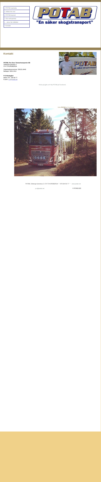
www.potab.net (76, 184)
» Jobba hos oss (9, 11)
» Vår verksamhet (10, 19)
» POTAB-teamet (10, 15)
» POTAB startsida (10, 8)
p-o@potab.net (39, 188)
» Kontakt (7, 26)
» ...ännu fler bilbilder (11, 22)
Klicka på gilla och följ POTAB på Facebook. (52, 85)
